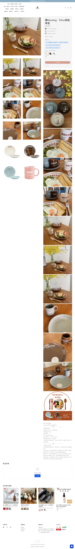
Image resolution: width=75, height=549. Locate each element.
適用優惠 (47, 39)
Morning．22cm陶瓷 (50, 50)
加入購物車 (57, 62)
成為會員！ (43, 1)
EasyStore (43, 544)
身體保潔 (6, 11)
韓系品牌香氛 (21, 6)
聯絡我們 (22, 527)
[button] (65, 7)
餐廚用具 (10, 11)
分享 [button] (46, 65)
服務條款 (32, 546)
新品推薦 (21, 8)
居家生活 (16, 11)
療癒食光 (7, 8)
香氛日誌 (17, 8)
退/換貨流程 (42, 546)
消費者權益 (23, 529)
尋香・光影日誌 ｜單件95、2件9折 (11, 6)
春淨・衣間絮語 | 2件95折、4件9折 (14, 4)
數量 (46, 56)
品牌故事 (22, 530)
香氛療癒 (12, 8)
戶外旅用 (22, 11)
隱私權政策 (37, 546)
